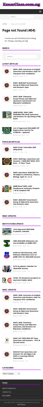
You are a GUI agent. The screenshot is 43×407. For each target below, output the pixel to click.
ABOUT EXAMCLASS (9, 388)
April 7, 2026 (18, 90)
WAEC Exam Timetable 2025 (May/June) (24, 148)
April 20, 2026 (19, 76)
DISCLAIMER (6, 396)
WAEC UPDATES (9, 289)
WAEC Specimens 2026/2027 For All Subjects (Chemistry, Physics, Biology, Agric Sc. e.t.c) (26, 174)
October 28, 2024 (20, 179)
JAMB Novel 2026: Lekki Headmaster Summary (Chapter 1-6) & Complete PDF (26, 188)
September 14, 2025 (21, 234)
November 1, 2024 (20, 283)
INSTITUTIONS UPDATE (12, 224)
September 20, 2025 (21, 345)
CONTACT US (6, 392)
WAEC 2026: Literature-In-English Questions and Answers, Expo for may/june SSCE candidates (27, 71)
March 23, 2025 (19, 361)
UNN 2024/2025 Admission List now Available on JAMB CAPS (25, 242)
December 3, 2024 (20, 246)
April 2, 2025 (18, 193)
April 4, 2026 (18, 105)
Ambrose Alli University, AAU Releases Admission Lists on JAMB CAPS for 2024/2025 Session (26, 255)
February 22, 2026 (20, 121)
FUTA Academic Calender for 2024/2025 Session (25, 267)
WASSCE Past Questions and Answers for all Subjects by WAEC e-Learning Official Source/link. (24, 355)
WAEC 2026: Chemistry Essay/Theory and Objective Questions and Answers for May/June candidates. (24, 99)
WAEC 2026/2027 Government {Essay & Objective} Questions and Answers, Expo (25, 85)
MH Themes (21, 405)
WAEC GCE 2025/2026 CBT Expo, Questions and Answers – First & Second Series (26, 340)
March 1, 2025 (19, 152)
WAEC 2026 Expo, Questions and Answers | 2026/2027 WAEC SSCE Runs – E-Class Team (26, 161)
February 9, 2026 (20, 135)
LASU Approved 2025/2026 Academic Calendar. (23, 230)
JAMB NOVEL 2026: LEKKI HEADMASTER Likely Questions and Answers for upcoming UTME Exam (27, 115)
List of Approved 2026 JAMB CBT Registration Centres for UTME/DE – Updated (26, 130)
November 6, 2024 (20, 259)
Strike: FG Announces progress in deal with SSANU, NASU (26, 279)
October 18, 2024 (20, 166)
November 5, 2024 (20, 271)
